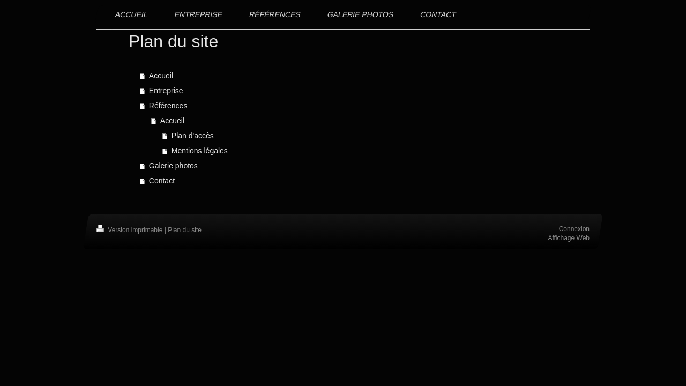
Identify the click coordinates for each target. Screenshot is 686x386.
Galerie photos (173, 165)
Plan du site (185, 230)
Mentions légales (200, 150)
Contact (162, 180)
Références (168, 105)
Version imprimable (130, 230)
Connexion (574, 229)
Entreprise (166, 90)
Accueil (161, 75)
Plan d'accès (193, 135)
